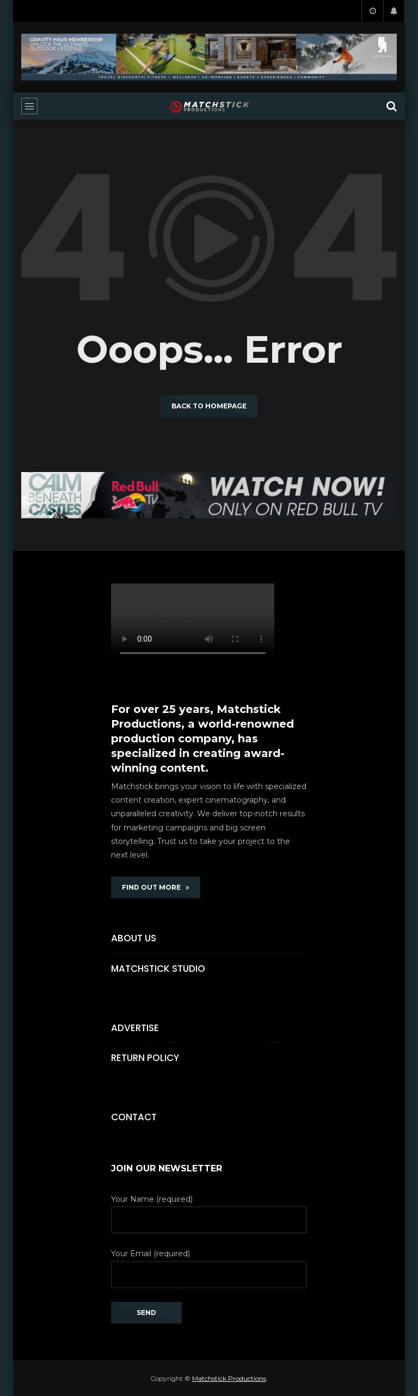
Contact (134, 1117)
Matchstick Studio (158, 968)
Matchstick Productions (229, 1378)
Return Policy (145, 1057)
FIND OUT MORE (155, 887)
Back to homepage (209, 406)
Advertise (135, 1027)
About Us (133, 938)
